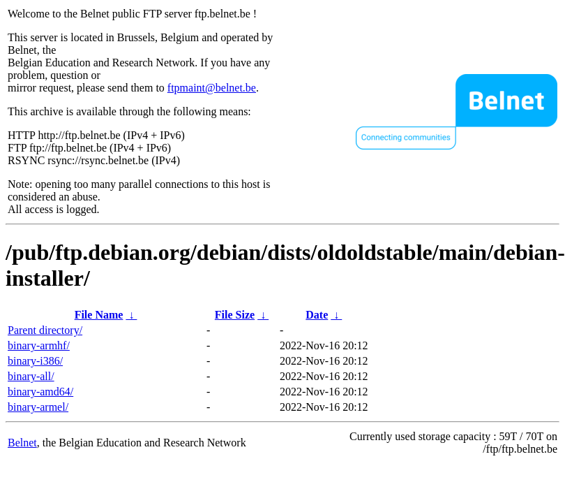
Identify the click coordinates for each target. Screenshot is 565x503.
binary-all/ (31, 376)
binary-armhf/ (39, 345)
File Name (99, 315)
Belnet (22, 443)
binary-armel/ (38, 407)
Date (317, 315)
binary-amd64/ (40, 392)
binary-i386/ (35, 361)
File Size (235, 315)
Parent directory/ (45, 330)
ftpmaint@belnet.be (211, 88)
